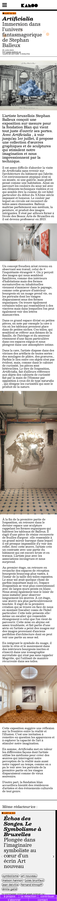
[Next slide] (53, 857)
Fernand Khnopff (31, 884)
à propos (9, 896)
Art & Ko (10, 13)
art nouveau (29, 876)
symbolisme (10, 876)
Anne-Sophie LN (13, 52)
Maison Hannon (12, 880)
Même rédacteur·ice (18, 806)
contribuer (47, 896)
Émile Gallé (9, 889)
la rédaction (28, 896)
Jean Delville (10, 884)
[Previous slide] (2, 857)
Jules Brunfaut (34, 880)
